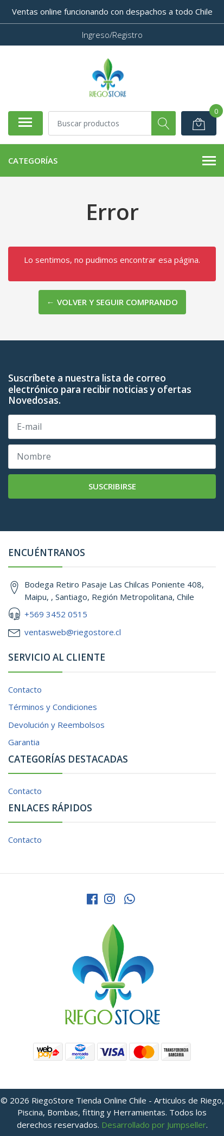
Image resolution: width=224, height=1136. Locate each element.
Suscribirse (112, 486)
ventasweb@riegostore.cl (72, 632)
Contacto (25, 689)
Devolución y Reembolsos (56, 724)
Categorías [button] (112, 161)
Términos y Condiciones (52, 706)
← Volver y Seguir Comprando (112, 301)
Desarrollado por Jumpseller (153, 1124)
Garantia (24, 742)
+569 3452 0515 (55, 614)
